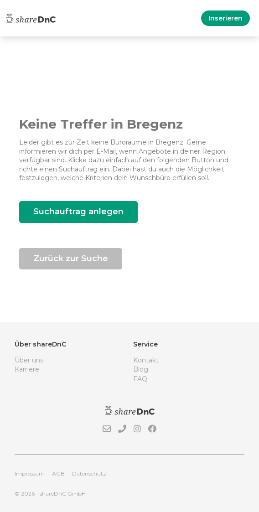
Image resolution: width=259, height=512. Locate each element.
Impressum (30, 473)
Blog (140, 369)
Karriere (27, 369)
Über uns (29, 360)
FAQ (140, 379)
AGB (58, 473)
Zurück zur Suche (70, 258)
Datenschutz (89, 473)
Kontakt (146, 360)
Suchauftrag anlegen (78, 212)
